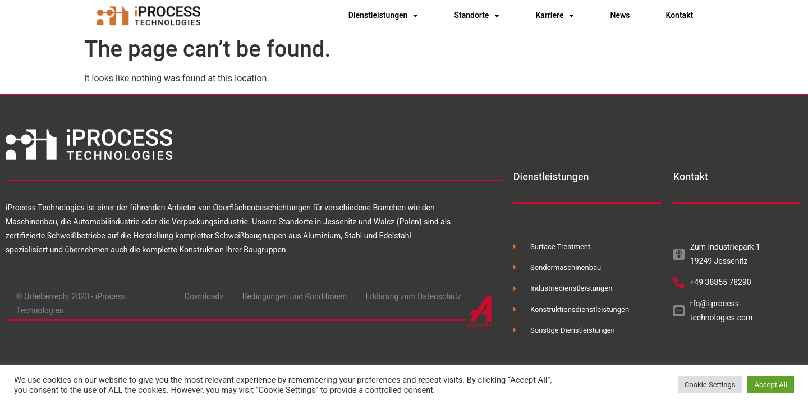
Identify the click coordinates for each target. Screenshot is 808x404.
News (620, 15)
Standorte (476, 15)
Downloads (204, 296)
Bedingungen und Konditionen (294, 296)
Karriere (554, 15)
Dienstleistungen (383, 15)
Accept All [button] (770, 384)
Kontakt (680, 15)
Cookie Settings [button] (710, 384)
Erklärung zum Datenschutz (414, 296)
